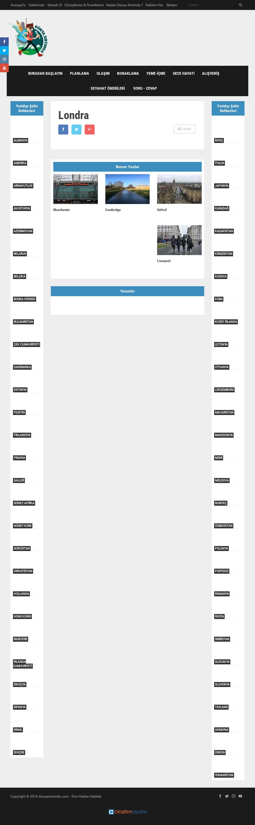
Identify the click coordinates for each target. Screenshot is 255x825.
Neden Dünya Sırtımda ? (124, 5)
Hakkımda (36, 5)
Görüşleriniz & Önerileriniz (84, 5)
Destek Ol (55, 5)
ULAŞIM (103, 73)
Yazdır (184, 129)
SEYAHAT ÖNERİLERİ (108, 88)
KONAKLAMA (128, 73)
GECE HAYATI (183, 73)
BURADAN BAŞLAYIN (45, 73)
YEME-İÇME (155, 73)
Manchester (61, 210)
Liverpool (164, 261)
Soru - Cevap (145, 88)
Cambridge (113, 210)
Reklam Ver (154, 5)
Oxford (162, 210)
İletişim (171, 5)
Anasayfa (17, 5)
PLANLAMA (79, 73)
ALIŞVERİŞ (210, 73)
